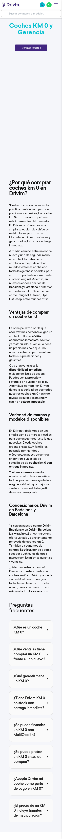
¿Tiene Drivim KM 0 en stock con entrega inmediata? (29, 703)
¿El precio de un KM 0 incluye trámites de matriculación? (29, 810)
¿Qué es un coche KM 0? (28, 629)
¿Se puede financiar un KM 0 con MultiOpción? (29, 730)
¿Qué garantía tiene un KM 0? (29, 678)
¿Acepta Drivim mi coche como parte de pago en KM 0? (28, 784)
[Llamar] (42, 4)
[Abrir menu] (55, 4)
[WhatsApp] (49, 4)
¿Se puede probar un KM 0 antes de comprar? (28, 757)
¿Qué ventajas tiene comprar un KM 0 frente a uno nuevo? (29, 654)
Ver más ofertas (31, 47)
